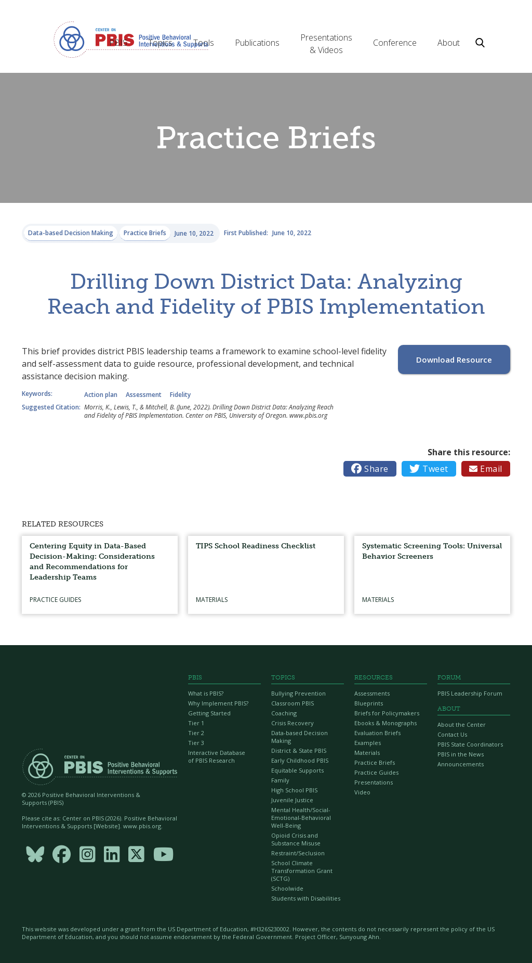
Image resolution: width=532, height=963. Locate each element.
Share (370, 468)
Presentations (373, 782)
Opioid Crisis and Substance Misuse (296, 839)
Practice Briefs (374, 762)
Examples (367, 743)
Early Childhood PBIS (299, 760)
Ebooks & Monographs (385, 723)
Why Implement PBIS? (218, 703)
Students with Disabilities (305, 898)
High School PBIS (294, 790)
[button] (118, 42)
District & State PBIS (298, 750)
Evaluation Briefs (377, 733)
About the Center (461, 724)
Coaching (284, 713)
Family (280, 780)
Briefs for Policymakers (386, 713)
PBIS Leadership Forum (469, 693)
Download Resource (454, 359)
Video (362, 792)
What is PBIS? (205, 693)
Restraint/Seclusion (298, 853)
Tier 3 (196, 743)
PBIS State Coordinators (470, 744)
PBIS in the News (460, 754)
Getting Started (209, 713)
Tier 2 (196, 733)
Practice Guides (376, 772)
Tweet (428, 468)
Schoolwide (287, 888)
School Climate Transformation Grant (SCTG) (301, 870)
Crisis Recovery (292, 723)
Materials (367, 752)
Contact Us (452, 734)
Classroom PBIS (292, 703)
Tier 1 (196, 723)
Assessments (372, 693)
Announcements (460, 764)
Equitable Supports (297, 770)
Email (485, 468)
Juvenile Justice (292, 800)
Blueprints (368, 703)
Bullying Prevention (298, 693)
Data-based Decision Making (299, 736)
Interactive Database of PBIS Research (216, 756)
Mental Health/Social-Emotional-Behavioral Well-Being (301, 817)
